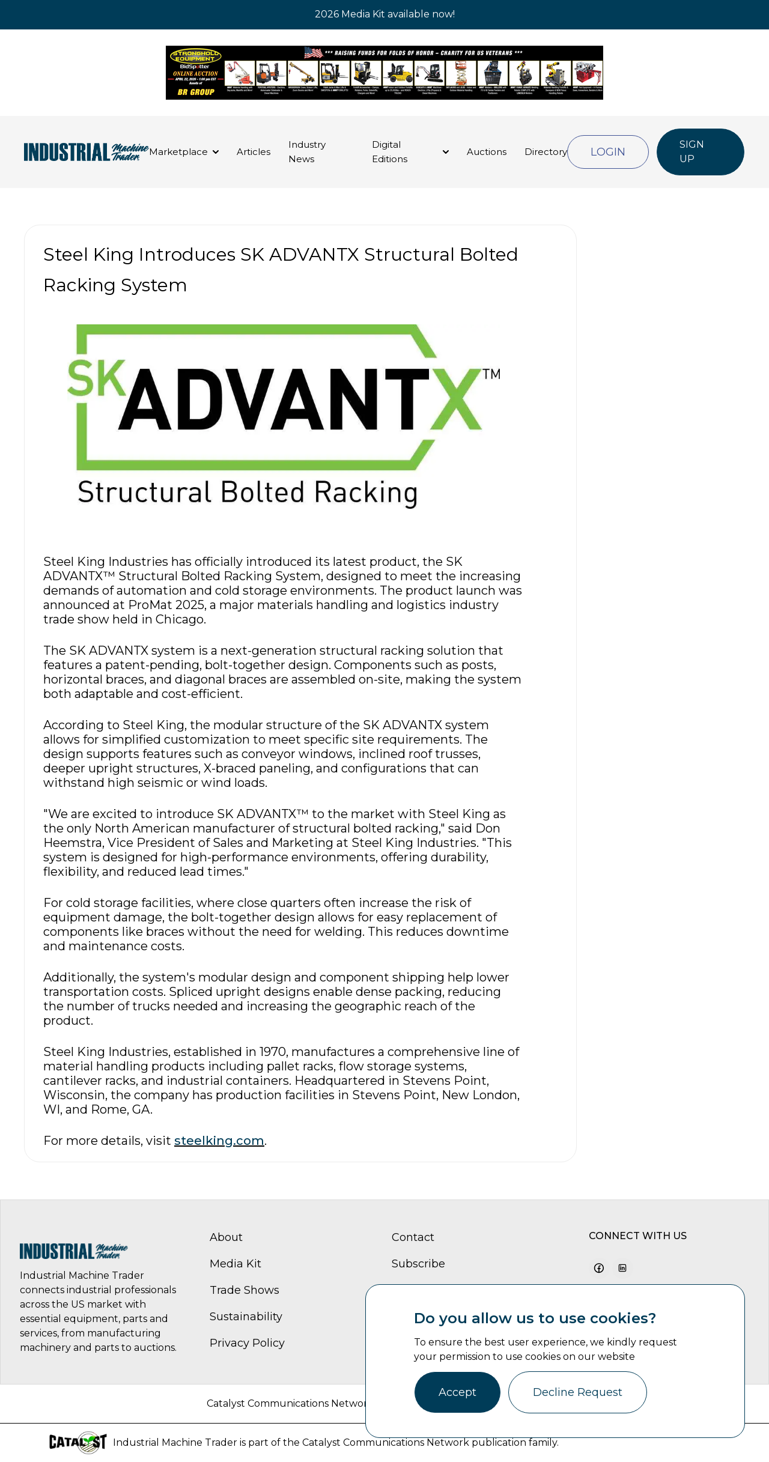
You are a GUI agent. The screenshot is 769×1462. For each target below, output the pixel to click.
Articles (253, 151)
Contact (413, 1237)
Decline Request (577, 1392)
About (226, 1237)
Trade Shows (244, 1290)
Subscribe (418, 1263)
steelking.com (219, 1140)
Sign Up (691, 152)
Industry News (307, 152)
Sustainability (246, 1316)
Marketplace (178, 151)
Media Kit (235, 1263)
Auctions (486, 151)
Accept (457, 1392)
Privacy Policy (247, 1343)
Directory (545, 151)
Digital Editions (389, 152)
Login (608, 152)
